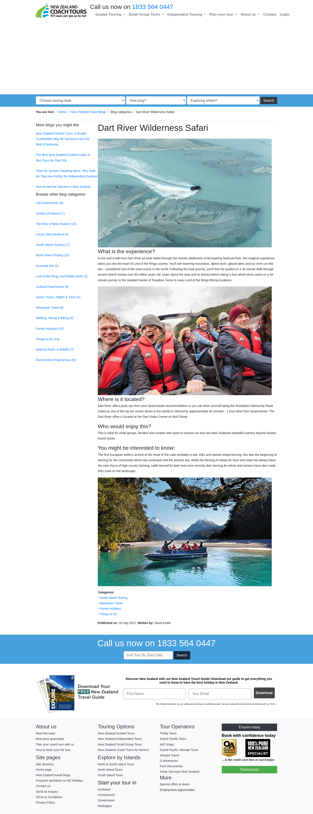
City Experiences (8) (49, 203)
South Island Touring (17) (53, 244)
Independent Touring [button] (185, 14)
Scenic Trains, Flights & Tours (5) (58, 297)
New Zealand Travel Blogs (88, 112)
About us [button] (249, 14)
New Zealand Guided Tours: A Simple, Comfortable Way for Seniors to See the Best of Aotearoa (63, 139)
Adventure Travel (111, 603)
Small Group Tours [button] (145, 14)
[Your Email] (219, 693)
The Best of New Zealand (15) (56, 224)
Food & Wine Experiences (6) (56, 360)
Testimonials (249, 769)
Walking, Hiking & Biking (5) (54, 318)
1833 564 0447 (152, 6)
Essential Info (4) (47, 266)
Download (264, 693)
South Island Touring (113, 597)
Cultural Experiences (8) (52, 286)
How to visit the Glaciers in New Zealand (63, 186)
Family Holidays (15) (50, 328)
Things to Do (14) (47, 339)
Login (285, 14)
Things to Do (108, 614)
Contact (269, 14)
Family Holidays (110, 608)
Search (268, 100)
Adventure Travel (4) (49, 307)
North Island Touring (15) (52, 255)
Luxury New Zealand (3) (52, 234)
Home (62, 112)
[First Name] (154, 693)
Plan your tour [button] (221, 14)
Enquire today (249, 727)
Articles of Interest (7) (50, 213)
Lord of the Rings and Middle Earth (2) (61, 276)
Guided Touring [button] (108, 14)
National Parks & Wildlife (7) (55, 349)
